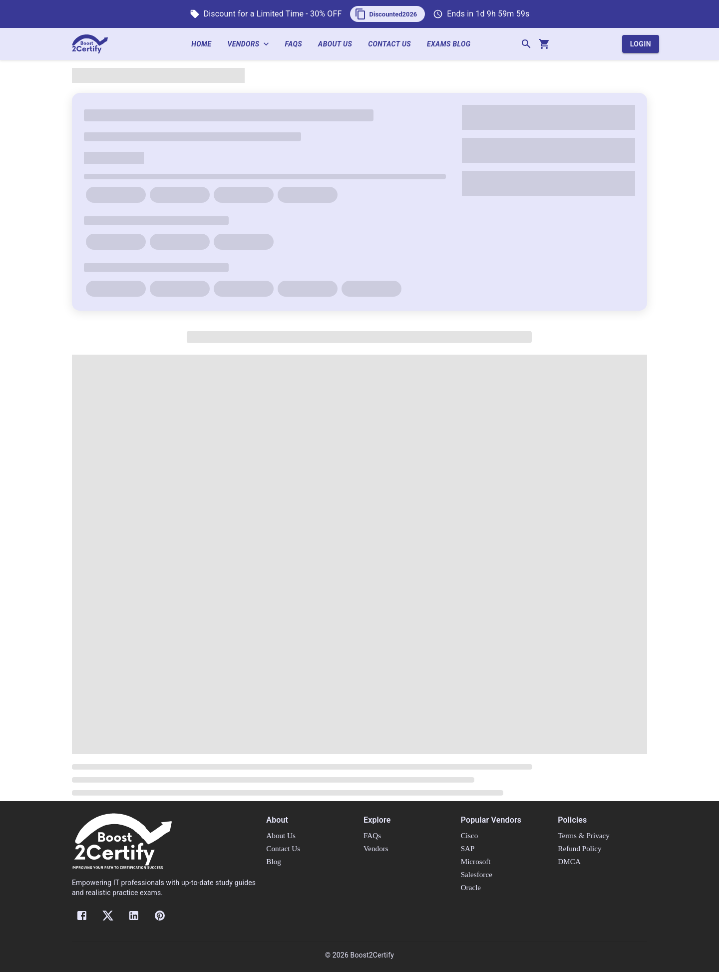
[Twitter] (108, 916)
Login (640, 44)
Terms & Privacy (584, 835)
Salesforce (476, 874)
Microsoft (476, 861)
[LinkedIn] (134, 916)
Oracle (471, 887)
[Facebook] (82, 916)
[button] (387, 14)
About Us (339, 44)
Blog (273, 861)
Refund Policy (579, 848)
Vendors (252, 44)
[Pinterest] (160, 916)
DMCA (569, 861)
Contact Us (393, 44)
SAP (468, 848)
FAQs (298, 44)
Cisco (469, 835)
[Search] (526, 44)
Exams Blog (452, 44)
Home (205, 44)
